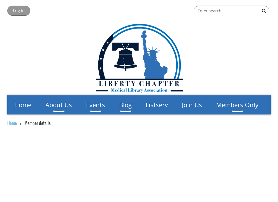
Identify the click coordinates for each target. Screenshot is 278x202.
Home (12, 123)
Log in (19, 10)
